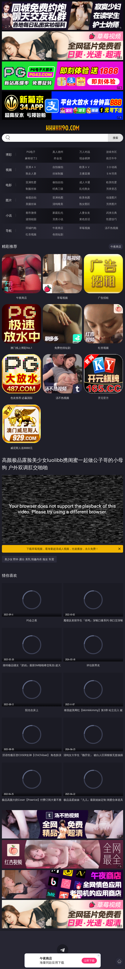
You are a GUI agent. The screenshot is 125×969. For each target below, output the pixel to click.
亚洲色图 (58, 197)
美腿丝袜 (31, 204)
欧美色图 (84, 197)
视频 (9, 170)
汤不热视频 (111, 228)
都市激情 (31, 212)
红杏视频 (31, 234)
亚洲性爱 (31, 182)
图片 (9, 200)
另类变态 (111, 188)
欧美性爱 (111, 182)
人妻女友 (84, 212)
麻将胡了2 (31, 158)
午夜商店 (58, 228)
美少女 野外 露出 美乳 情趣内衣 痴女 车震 (29, 559)
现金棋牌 (84, 158)
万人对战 (84, 152)
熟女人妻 (31, 173)
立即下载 (89, 960)
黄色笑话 (84, 219)
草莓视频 (84, 228)
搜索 (115, 137)
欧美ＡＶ (84, 167)
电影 (9, 185)
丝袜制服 (58, 173)
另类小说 (58, 219)
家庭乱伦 (58, 212)
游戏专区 (111, 152)
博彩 (9, 154)
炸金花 (58, 158)
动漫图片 (111, 197)
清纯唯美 (58, 204)
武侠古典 (111, 212)
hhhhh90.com (62, 128)
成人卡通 (84, 182)
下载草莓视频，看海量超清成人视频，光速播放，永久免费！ (73, 549)
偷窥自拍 (31, 197)
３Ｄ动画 (111, 167)
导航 (9, 231)
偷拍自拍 (58, 182)
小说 (9, 215)
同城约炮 (31, 228)
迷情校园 (31, 219)
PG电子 (30, 152)
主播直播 (84, 173)
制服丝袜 (31, 188)
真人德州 (58, 152)
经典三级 (58, 188)
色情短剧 (58, 234)
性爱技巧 (111, 219)
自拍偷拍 (58, 167)
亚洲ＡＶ (31, 167)
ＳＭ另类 (111, 173)
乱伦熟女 (84, 188)
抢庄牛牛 (111, 158)
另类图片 (111, 204)
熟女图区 (84, 204)
